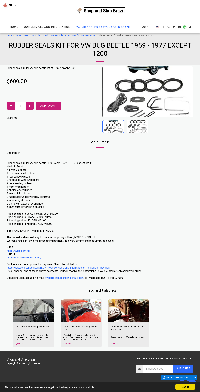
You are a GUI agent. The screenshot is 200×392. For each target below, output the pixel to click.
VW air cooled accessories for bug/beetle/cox (73, 35)
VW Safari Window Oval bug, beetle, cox (80, 328)
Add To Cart (48, 105)
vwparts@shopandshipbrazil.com (64, 277)
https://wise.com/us (18, 250)
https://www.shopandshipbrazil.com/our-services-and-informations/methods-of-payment (58, 267)
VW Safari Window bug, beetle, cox (32, 326)
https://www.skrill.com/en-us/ (24, 257)
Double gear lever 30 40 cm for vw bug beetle (127, 328)
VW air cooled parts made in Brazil (31, 35)
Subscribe (183, 368)
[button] (163, 27)
